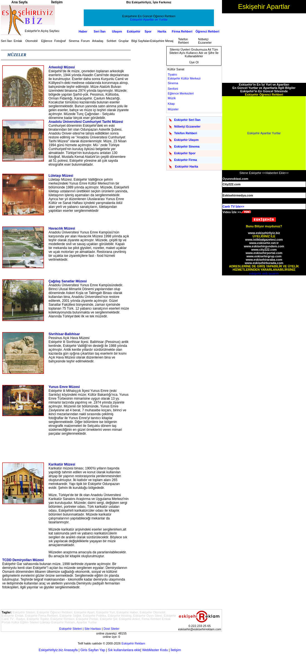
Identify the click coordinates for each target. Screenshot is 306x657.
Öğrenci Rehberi (207, 31)
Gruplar (124, 41)
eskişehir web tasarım (264, 273)
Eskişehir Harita (186, 166)
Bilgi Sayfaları (140, 41)
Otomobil (31, 41)
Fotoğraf (60, 41)
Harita (161, 31)
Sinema (74, 41)
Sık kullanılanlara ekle (124, 650)
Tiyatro (172, 74)
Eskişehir (133, 31)
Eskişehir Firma (185, 159)
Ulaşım (117, 31)
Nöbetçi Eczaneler (205, 41)
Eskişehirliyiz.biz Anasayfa (58, 650)
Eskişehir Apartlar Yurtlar (264, 133)
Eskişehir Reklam (133, 643)
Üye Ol (194, 62)
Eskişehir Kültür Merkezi (184, 78)
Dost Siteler (111, 628)
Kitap (171, 103)
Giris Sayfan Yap (92, 650)
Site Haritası (92, 628)
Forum (85, 41)
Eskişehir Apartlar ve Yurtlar (149, 19)
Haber (83, 31)
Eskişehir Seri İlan (187, 119)
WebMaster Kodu (155, 650)
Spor (148, 31)
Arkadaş (97, 41)
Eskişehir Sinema (186, 146)
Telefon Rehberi (183, 41)
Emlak (18, 41)
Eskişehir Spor (185, 153)
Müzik (172, 98)
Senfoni (173, 88)
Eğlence (46, 41)
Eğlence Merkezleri (181, 93)
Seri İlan (100, 31)
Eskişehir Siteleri (70, 628)
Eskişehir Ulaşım (186, 139)
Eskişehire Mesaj (161, 41)
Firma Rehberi (182, 31)
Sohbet (111, 41)
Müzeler (173, 109)
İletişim (176, 650)
